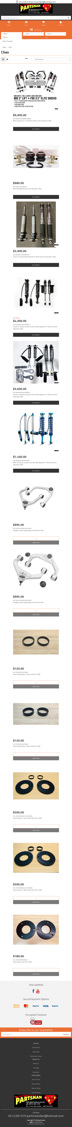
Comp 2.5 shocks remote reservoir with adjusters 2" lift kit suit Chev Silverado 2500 (35, 395)
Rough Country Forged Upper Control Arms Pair (28, 530)
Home (4, 47)
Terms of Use (36, 1079)
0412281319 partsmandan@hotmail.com (37, 1)
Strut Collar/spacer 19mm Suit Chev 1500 (26, 746)
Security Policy (36, 1092)
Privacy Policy (36, 1084)
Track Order (36, 1052)
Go (46, 37)
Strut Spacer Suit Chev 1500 (22, 962)
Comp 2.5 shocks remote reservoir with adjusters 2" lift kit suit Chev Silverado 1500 (35, 327)
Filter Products (8, 41)
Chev (10, 47)
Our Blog (36, 1068)
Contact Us (36, 1072)
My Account (36, 1047)
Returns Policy (36, 1088)
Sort (26, 58)
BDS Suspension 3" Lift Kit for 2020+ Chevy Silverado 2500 (32, 121)
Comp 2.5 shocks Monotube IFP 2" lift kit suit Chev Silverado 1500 (34, 257)
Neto (43, 1124)
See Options (36, 129)
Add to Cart (36, 542)
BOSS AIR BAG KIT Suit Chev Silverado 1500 (27, 189)
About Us (36, 1063)
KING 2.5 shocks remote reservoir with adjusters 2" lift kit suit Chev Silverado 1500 (35, 463)
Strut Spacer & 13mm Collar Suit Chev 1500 (27, 818)
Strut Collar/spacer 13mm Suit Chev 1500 (26, 674)
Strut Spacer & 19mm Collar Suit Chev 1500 (27, 890)
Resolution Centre (36, 1056)
